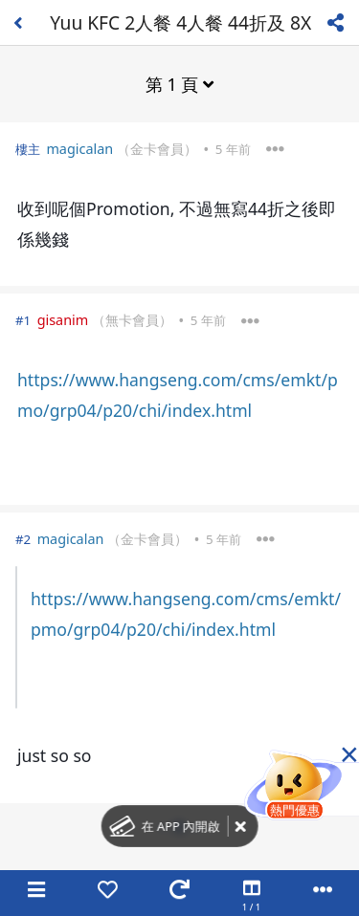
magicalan (79, 149)
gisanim (63, 320)
